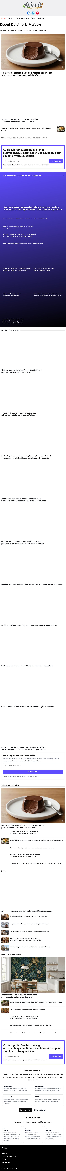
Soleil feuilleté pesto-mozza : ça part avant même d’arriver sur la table (23, 243)
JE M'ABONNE (56, 161)
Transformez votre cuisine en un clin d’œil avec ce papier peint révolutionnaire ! (19, 996)
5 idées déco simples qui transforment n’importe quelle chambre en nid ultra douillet (36, 1002)
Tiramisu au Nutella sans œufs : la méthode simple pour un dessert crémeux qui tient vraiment (21, 371)
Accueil (3, 18)
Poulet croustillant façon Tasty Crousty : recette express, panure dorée (29, 625)
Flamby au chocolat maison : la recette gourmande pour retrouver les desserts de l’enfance (27, 74)
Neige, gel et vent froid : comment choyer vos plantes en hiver (29, 924)
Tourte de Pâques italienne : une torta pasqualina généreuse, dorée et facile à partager (37, 840)
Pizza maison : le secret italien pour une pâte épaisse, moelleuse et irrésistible (25, 219)
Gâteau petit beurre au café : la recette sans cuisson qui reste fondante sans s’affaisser (18, 414)
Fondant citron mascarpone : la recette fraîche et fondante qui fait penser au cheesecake (20, 120)
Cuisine (10, 18)
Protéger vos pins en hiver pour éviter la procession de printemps (30, 947)
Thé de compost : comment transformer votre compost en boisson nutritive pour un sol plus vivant (26, 939)
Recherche (40, 18)
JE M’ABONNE (33, 772)
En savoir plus (25, 1110)
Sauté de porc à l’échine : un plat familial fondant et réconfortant (27, 666)
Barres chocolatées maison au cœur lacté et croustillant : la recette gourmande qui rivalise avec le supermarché (23, 748)
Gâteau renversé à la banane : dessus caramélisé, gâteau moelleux (27, 706)
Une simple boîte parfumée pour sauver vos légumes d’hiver (28, 916)
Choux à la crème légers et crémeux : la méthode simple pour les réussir (24, 138)
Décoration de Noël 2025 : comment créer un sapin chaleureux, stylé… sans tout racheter (24, 1017)
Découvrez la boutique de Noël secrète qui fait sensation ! (28, 1010)
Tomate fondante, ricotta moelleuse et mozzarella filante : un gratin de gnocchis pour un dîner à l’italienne (13, 321)
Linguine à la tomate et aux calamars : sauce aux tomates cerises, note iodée (31, 584)
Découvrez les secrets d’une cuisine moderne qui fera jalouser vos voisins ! (33, 1033)
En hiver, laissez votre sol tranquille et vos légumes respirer (26, 911)
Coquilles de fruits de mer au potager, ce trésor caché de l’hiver (29, 931)
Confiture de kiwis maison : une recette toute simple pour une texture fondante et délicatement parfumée (22, 542)
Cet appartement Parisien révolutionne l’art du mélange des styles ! (30, 1025)
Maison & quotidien (22, 18)
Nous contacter (40, 1110)
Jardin (33, 18)
